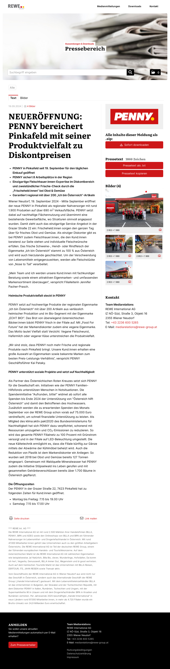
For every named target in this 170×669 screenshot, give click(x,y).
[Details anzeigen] (159, 230)
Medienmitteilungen (108, 6)
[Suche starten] (130, 72)
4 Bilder (31, 106)
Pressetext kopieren (134, 173)
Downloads (134, 6)
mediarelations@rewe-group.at (136, 327)
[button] (155, 72)
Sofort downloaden (134, 144)
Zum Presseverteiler (23, 645)
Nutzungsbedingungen (79, 649)
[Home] (16, 7)
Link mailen (91, 518)
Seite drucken (21, 518)
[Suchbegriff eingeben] (71, 72)
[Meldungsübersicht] (134, 116)
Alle (12, 87)
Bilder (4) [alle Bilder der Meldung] (113, 185)
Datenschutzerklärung (79, 653)
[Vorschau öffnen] (134, 208)
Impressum (73, 657)
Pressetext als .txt (134, 165)
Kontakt (154, 6)
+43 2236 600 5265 (124, 322)
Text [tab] (13, 98)
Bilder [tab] (24, 98)
